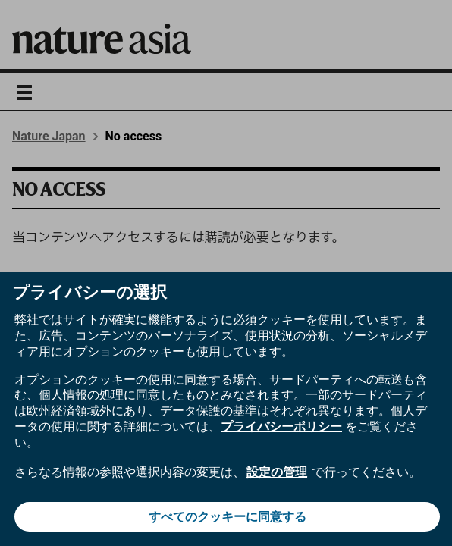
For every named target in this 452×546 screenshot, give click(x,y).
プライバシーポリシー (281, 426)
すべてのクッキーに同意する (227, 516)
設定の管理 (276, 472)
